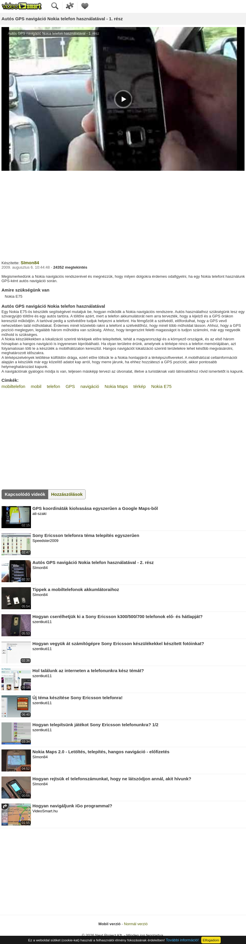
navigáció (89, 386)
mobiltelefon (13, 386)
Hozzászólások (67, 494)
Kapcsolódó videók (25, 494)
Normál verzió (136, 924)
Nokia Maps (116, 386)
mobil (36, 386)
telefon (53, 386)
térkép (139, 386)
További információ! (182, 940)
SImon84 (30, 262)
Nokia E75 (161, 386)
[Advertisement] (123, 215)
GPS (70, 386)
